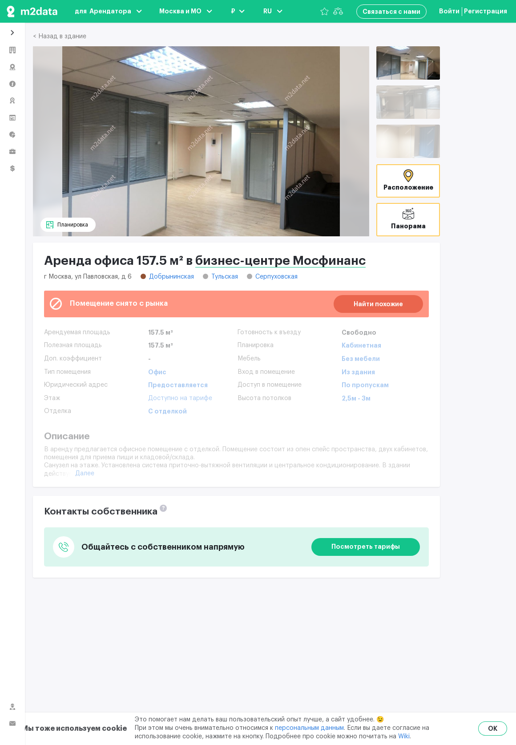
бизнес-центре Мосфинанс (280, 261)
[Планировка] (68, 225)
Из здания (358, 372)
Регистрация (485, 11)
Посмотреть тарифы (365, 546)
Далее (84, 473)
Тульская (224, 277)
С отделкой (167, 411)
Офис (157, 372)
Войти (449, 11)
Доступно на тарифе (180, 398)
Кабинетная (361, 345)
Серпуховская (276, 277)
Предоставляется (178, 385)
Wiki (404, 736)
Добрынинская (171, 277)
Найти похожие (378, 304)
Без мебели (361, 359)
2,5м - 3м (356, 398)
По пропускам (365, 385)
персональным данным (309, 728)
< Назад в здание (59, 36)
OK (492, 728)
